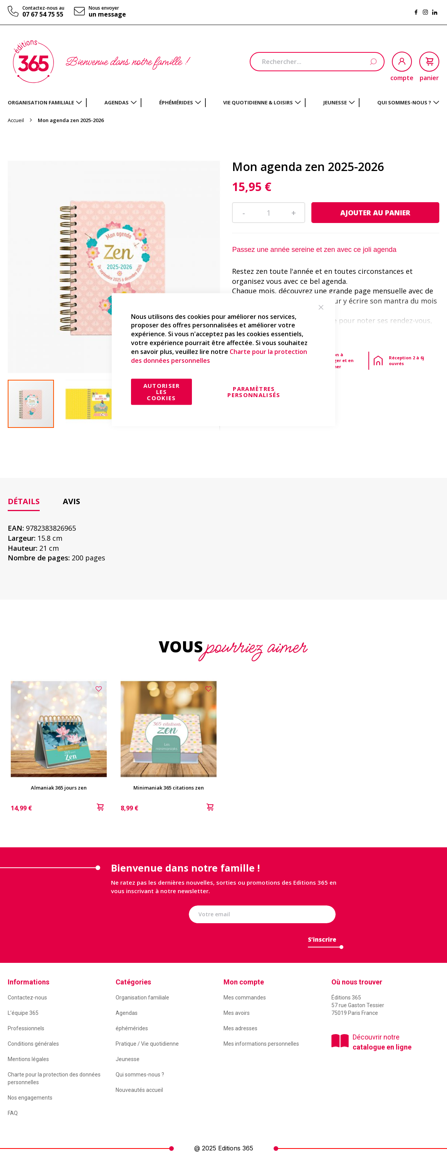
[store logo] (33, 62)
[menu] (223, 102)
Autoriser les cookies (161, 392)
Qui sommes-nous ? (140, 1074)
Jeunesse (127, 1059)
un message (107, 14)
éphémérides (132, 1028)
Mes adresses (240, 1028)
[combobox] (317, 61)
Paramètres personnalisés (254, 392)
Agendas (127, 1013)
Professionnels (26, 1028)
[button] (94, 404)
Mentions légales (28, 1059)
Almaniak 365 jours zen (59, 787)
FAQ (13, 1113)
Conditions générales (33, 1044)
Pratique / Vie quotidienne (147, 1044)
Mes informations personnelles (261, 1044)
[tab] (24, 501)
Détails (24, 501)
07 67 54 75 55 (42, 14)
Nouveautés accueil (139, 1090)
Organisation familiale (142, 997)
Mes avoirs (237, 1013)
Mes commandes (245, 997)
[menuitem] (45, 102)
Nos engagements (30, 1098)
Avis (71, 501)
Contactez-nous (27, 997)
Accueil (16, 120)
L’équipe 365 (23, 1013)
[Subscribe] (322, 941)
